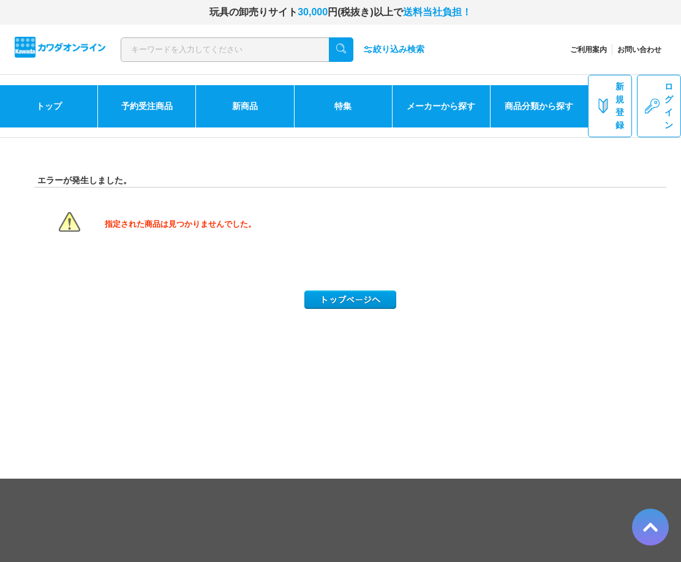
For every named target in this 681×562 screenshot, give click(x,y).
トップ (49, 106)
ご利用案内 (588, 49)
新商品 (245, 106)
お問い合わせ (639, 49)
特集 (343, 106)
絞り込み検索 (393, 49)
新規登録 (610, 106)
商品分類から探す (539, 106)
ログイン (659, 106)
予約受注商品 (147, 106)
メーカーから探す (441, 106)
